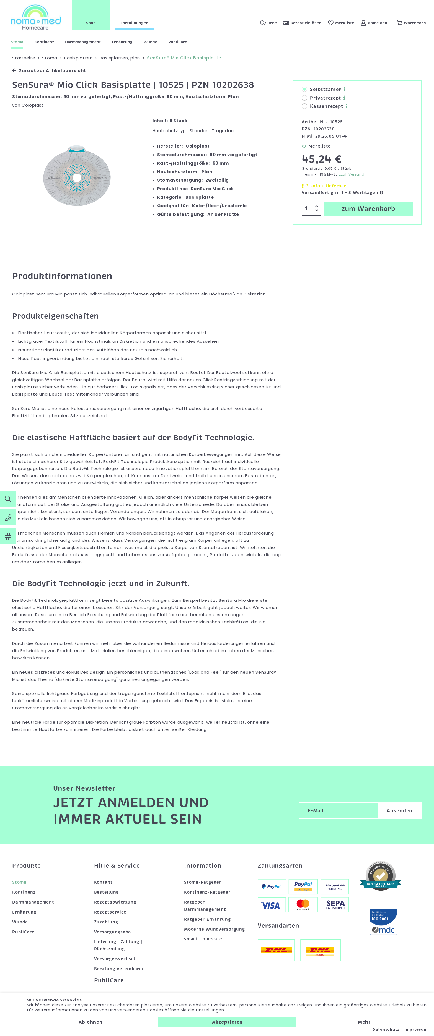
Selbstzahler (321, 89)
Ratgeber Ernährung (207, 919)
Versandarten (278, 925)
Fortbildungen (135, 22)
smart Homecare (203, 939)
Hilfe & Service (117, 865)
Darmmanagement (83, 42)
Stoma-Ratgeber (202, 882)
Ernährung (122, 42)
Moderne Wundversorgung (214, 929)
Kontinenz (44, 42)
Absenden (400, 811)
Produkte (26, 865)
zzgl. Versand (352, 174)
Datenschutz (386, 1029)
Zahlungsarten (280, 865)
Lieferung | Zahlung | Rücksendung (118, 946)
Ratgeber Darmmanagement (205, 906)
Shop (91, 22)
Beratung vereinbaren (119, 968)
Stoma (17, 42)
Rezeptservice (110, 912)
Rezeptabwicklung (115, 902)
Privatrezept (321, 98)
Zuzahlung (106, 922)
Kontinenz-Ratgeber (207, 892)
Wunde (150, 42)
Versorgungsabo (112, 932)
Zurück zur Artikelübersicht (49, 71)
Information (202, 865)
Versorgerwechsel (115, 958)
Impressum (416, 1029)
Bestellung (106, 892)
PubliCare (177, 42)
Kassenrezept (322, 106)
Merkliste (316, 146)
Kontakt (103, 882)
